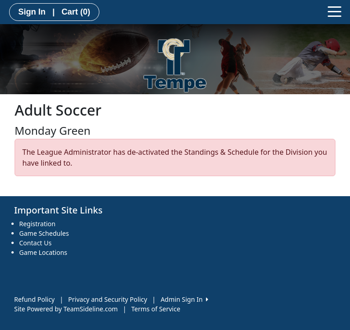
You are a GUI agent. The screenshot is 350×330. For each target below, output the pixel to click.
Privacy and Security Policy (107, 299)
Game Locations (43, 252)
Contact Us (35, 243)
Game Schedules (44, 233)
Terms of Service (155, 309)
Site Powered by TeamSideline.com (66, 309)
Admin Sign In (184, 299)
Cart (76, 11)
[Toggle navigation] (334, 11)
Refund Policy (34, 299)
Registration (37, 223)
